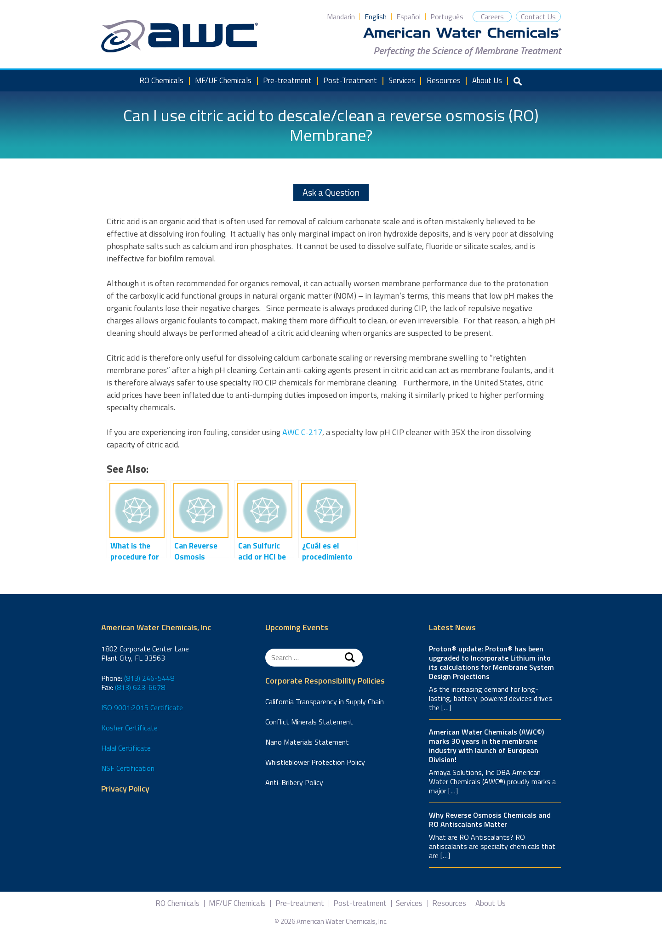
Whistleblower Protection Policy (315, 762)
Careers (492, 16)
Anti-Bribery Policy (294, 782)
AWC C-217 (302, 432)
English (376, 16)
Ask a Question (331, 192)
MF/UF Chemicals (223, 80)
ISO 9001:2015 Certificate (142, 707)
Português (446, 16)
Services (401, 80)
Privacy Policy (125, 789)
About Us (487, 80)
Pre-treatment (287, 80)
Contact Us (538, 16)
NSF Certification (127, 768)
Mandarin (341, 16)
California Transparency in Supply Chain (324, 701)
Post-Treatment (350, 80)
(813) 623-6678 (140, 687)
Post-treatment (360, 903)
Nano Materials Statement (307, 741)
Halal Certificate (126, 747)
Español (408, 16)
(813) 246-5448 (149, 678)
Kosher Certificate (129, 727)
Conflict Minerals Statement (309, 721)
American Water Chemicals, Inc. (179, 36)
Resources (444, 80)
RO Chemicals (161, 80)
